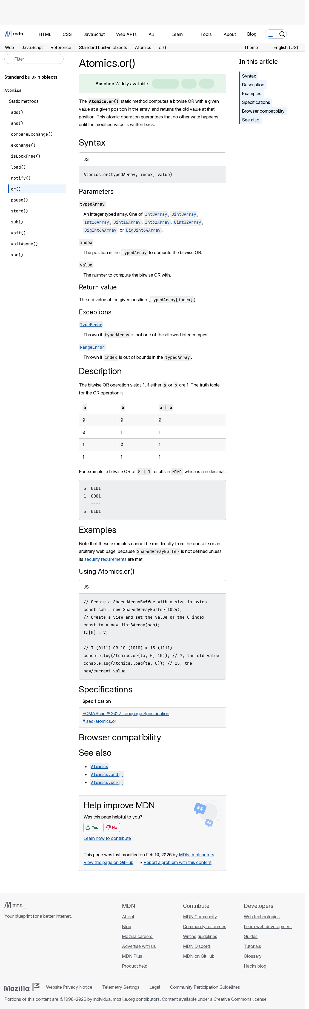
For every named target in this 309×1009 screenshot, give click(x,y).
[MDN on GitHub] (7, 948)
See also (250, 120)
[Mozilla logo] (21, 987)
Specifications (256, 102)
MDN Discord (197, 946)
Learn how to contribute (107, 838)
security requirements (105, 559)
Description (253, 84)
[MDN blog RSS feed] (47, 948)
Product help (135, 966)
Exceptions (95, 312)
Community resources (204, 926)
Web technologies (262, 916)
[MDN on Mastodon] (37, 948)
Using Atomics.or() (107, 571)
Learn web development (268, 926)
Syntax (249, 76)
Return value (98, 287)
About (128, 916)
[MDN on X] (27, 948)
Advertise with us (139, 946)
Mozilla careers (137, 936)
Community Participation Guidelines (205, 987)
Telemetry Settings (120, 987)
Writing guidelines (200, 936)
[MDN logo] (15, 905)
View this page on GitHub (108, 862)
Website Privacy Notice (69, 987)
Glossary (253, 956)
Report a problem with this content (177, 862)
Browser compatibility (263, 111)
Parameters (96, 191)
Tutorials (252, 946)
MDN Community (200, 916)
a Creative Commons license (238, 999)
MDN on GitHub (199, 956)
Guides (251, 936)
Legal (154, 987)
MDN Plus (132, 956)
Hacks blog (255, 966)
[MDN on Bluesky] (17, 948)
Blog (251, 34)
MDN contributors (196, 854)
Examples (251, 93)
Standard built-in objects (31, 77)
